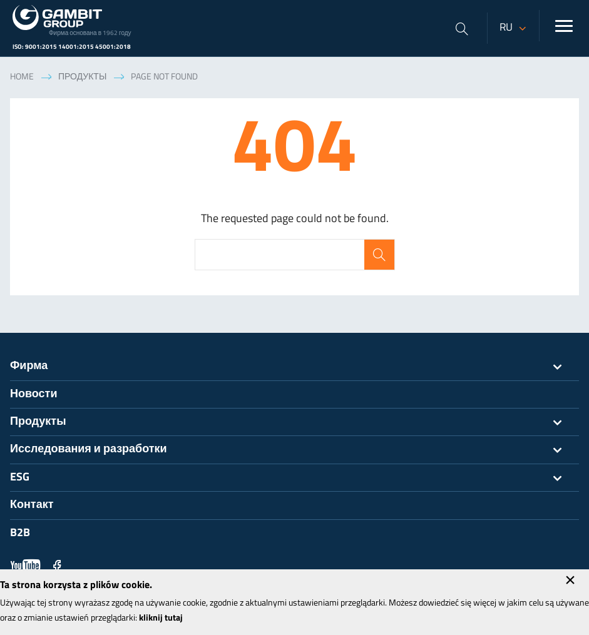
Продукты (82, 77)
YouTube (25, 565)
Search (379, 255)
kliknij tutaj (161, 618)
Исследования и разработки (294, 449)
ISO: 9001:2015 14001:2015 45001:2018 (72, 47)
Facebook (57, 565)
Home (22, 77)
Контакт (32, 505)
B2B (20, 533)
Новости (33, 394)
